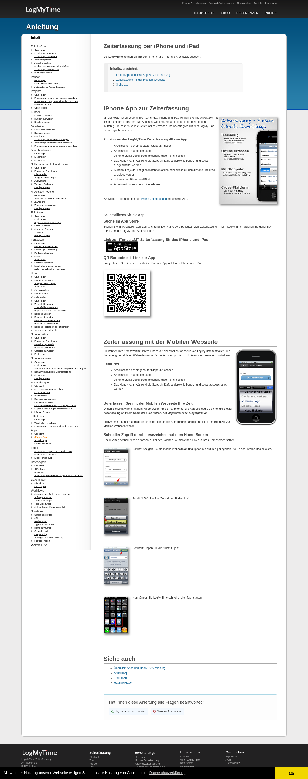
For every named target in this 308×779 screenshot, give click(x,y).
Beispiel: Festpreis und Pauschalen (51, 327)
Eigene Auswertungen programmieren (53, 408)
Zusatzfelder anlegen (44, 304)
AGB (228, 759)
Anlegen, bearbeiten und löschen (50, 198)
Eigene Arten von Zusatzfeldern (50, 310)
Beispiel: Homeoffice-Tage (47, 320)
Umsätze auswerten (44, 351)
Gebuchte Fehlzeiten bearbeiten (50, 269)
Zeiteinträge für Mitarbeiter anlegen (51, 139)
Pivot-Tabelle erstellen (45, 454)
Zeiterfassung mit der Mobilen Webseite (140, 79)
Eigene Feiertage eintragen (47, 222)
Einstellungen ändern (44, 347)
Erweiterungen (146, 753)
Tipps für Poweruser (44, 524)
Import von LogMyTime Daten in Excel (53, 451)
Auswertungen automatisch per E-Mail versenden (58, 475)
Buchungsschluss (43, 72)
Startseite (95, 757)
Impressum (232, 756)
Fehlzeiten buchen (43, 253)
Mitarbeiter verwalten (44, 129)
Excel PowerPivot (43, 457)
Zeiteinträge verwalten (45, 53)
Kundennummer (42, 122)
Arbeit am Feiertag (43, 229)
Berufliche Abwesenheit (46, 246)
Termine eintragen (43, 500)
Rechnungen (40, 521)
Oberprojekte (40, 108)
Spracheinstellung (43, 514)
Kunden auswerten (43, 118)
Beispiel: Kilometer (43, 317)
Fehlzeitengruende (43, 262)
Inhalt (35, 38)
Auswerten (39, 160)
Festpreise (39, 354)
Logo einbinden (42, 392)
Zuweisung (39, 201)
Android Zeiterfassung (221, 3)
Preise (271, 13)
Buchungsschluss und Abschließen (51, 66)
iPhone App (40, 437)
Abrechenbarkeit (42, 63)
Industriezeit (40, 395)
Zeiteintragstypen (43, 59)
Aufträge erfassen (43, 497)
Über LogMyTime (190, 759)
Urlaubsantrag (41, 293)
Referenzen (247, 13)
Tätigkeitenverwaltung (45, 423)
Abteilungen (40, 136)
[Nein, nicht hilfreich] (167, 711)
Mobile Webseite (42, 443)
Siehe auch (123, 84)
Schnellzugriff (41, 531)
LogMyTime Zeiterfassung (36, 759)
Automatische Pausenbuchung (49, 87)
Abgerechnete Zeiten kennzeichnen (52, 494)
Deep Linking (40, 534)
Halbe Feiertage (42, 225)
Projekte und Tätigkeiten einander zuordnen (56, 101)
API (36, 518)
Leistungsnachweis (43, 402)
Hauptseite (204, 13)
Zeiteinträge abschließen (46, 69)
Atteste (37, 256)
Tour (225, 13)
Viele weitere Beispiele (45, 330)
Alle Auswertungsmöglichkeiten (49, 389)
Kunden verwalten (43, 115)
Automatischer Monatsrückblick (49, 507)
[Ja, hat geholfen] (128, 711)
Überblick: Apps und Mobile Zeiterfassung (139, 668)
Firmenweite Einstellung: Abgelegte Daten (55, 405)
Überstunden (40, 174)
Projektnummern (42, 104)
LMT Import (40, 486)
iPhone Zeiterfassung (194, 3)
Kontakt (258, 3)
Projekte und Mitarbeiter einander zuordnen (55, 98)
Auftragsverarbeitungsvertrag (48, 537)
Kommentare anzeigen (45, 399)
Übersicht (39, 386)
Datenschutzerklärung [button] (167, 773)
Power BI (39, 472)
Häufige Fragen (42, 187)
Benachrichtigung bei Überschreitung (52, 371)
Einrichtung (40, 219)
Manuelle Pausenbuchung (47, 83)
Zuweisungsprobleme (45, 205)
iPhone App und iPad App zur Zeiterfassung (143, 75)
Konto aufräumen (43, 527)
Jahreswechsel (41, 290)
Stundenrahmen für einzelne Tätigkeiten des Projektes (61, 368)
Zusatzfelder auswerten (46, 307)
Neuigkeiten (244, 3)
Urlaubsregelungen (43, 280)
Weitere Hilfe (39, 545)
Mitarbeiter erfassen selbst (47, 266)
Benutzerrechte (42, 133)
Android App (40, 440)
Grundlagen (40, 50)
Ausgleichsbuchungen (45, 177)
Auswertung (40, 181)
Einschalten (40, 157)
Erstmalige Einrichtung (45, 171)
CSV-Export (40, 469)
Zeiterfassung (100, 753)
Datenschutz (233, 763)
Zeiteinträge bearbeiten (45, 56)
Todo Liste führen (43, 504)
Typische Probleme (44, 184)
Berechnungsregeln (44, 344)
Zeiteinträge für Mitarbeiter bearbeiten (53, 142)
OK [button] (291, 773)
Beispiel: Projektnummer (46, 323)
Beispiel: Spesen (42, 314)
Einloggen (271, 3)
